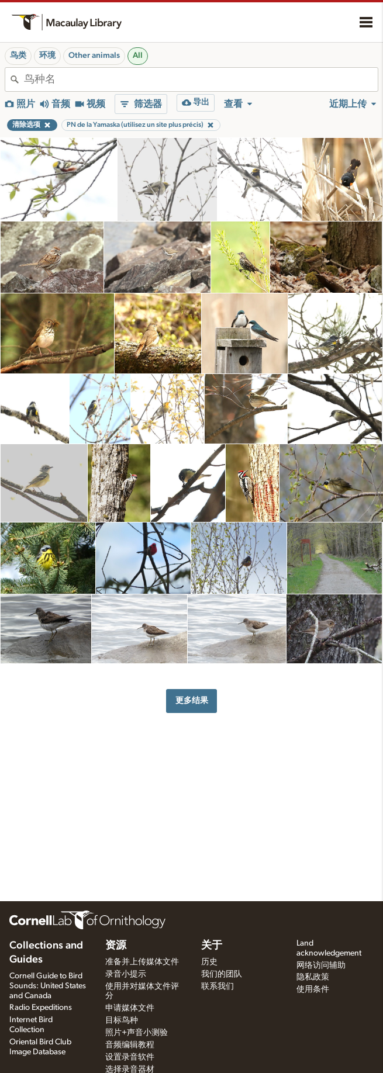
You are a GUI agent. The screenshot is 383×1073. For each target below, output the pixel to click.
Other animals (94, 55)
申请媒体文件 (129, 1008)
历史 (209, 962)
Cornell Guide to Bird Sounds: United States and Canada (47, 986)
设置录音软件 (129, 1057)
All (138, 55)
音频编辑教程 (129, 1045)
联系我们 (217, 986)
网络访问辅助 (321, 965)
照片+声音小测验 (136, 1033)
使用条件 (312, 989)
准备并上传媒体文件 (142, 962)
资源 (115, 945)
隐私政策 (312, 977)
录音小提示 (125, 974)
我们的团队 (221, 974)
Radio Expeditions (40, 1007)
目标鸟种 (121, 1020)
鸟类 (18, 55)
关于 (211, 945)
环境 (47, 55)
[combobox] (201, 79)
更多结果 (191, 700)
